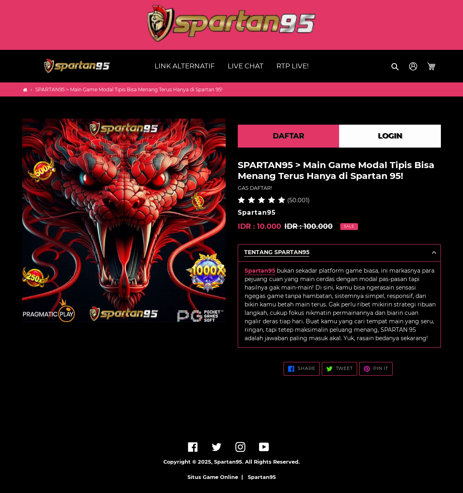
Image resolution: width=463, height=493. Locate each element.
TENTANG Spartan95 (276, 252)
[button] (396, 66)
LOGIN (390, 135)
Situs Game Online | (216, 477)
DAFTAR (288, 135)
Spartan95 (262, 477)
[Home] (25, 90)
